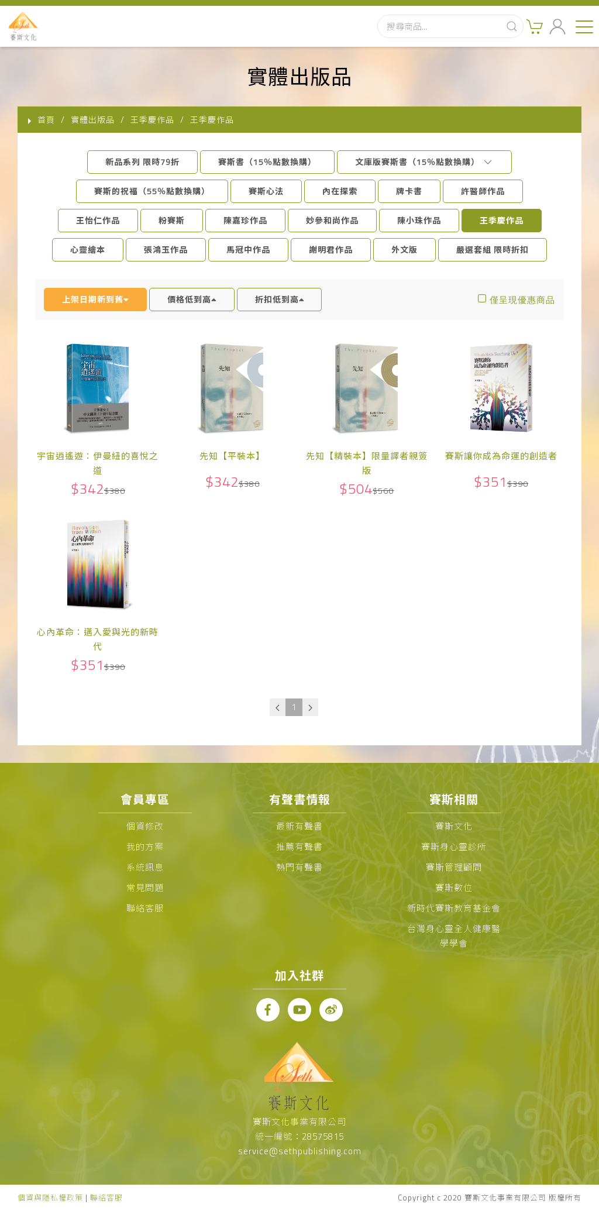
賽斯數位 (454, 888)
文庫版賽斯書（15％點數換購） (424, 162)
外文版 (404, 249)
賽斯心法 (266, 191)
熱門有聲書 (299, 867)
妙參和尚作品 (332, 220)
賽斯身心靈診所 (454, 847)
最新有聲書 (299, 826)
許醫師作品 (483, 191)
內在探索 (339, 191)
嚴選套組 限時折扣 (492, 249)
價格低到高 (191, 299)
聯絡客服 (145, 908)
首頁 (46, 119)
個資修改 (145, 826)
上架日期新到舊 (95, 299)
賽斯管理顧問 (454, 867)
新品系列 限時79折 (142, 162)
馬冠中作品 (248, 249)
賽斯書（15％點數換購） (267, 162)
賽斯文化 (454, 826)
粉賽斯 (172, 220)
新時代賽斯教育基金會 (454, 908)
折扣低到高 (279, 299)
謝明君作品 (331, 249)
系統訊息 (145, 867)
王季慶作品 (502, 220)
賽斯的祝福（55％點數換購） (152, 191)
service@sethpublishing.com (300, 1151)
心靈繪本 (87, 249)
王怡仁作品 (98, 220)
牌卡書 (409, 191)
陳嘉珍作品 (245, 220)
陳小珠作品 (419, 220)
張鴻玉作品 (166, 249)
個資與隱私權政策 (50, 1197)
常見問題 (145, 888)
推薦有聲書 (299, 847)
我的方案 (145, 847)
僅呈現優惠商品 (522, 299)
